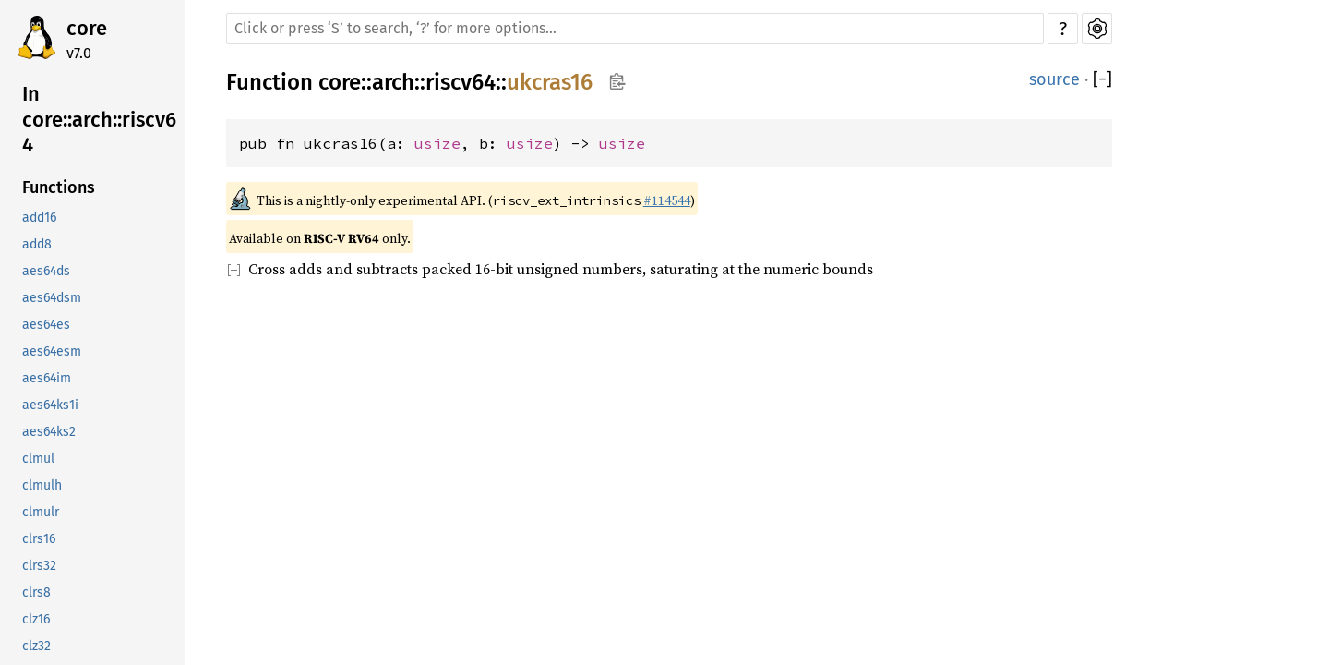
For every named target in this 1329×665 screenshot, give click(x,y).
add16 (39, 217)
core (86, 28)
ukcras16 (550, 82)
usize (437, 143)
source (1054, 79)
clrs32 (39, 566)
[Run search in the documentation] (635, 28)
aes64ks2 (49, 432)
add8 (37, 244)
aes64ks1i (50, 405)
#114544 (666, 200)
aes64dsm (51, 298)
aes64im (46, 378)
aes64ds (46, 271)
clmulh (42, 485)
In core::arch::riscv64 (99, 119)
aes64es (46, 324)
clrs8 (36, 592)
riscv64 (460, 82)
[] (1102, 80)
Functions (58, 187)
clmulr (40, 512)
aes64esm (51, 351)
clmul (38, 458)
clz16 (36, 619)
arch (393, 82)
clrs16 (38, 539)
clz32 (36, 646)
